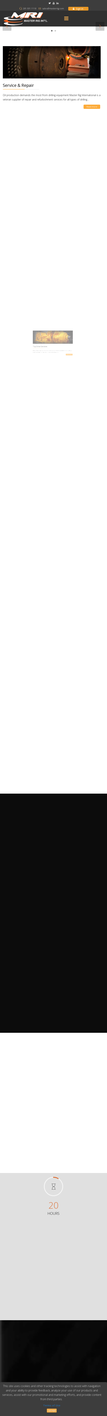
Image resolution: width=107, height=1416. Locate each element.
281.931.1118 (29, 8)
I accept (52, 1410)
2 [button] (55, 32)
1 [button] (52, 32)
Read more (87, 103)
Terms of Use (51, 1405)
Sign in (78, 8)
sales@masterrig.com (53, 8)
